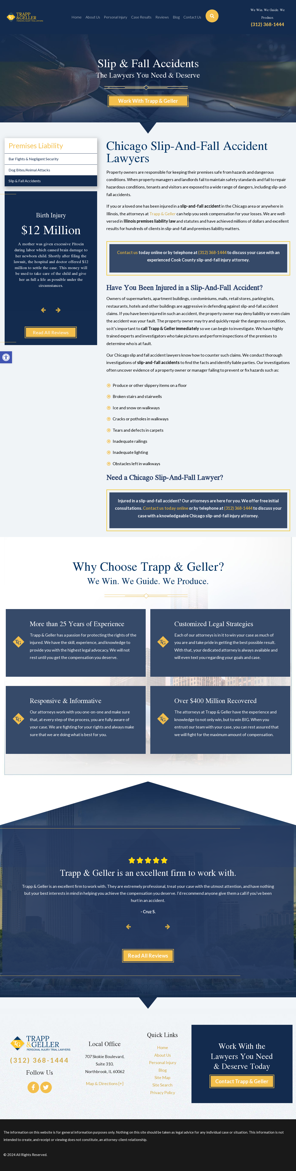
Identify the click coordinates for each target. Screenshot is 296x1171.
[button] (6, 357)
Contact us (127, 252)
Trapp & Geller (162, 213)
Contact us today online (165, 508)
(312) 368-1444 (267, 24)
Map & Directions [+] (104, 1083)
